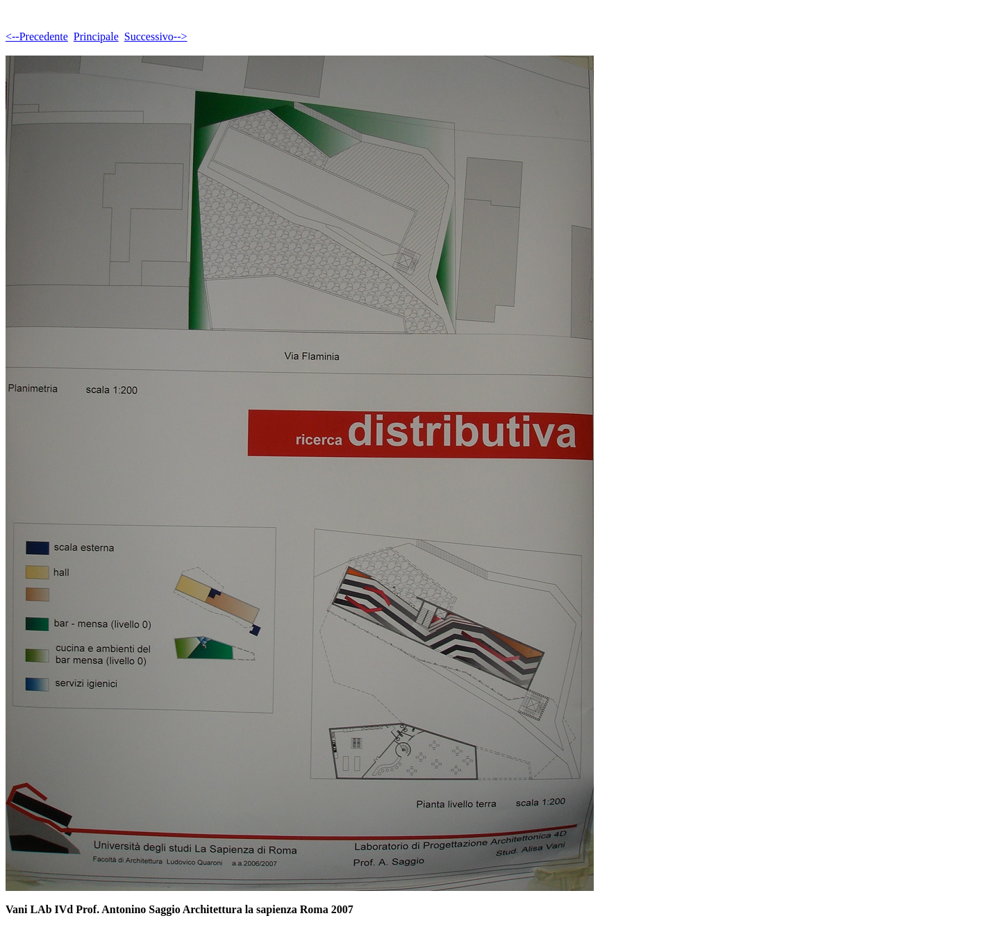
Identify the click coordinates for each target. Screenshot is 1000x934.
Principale (96, 36)
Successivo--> (156, 36)
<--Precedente (37, 36)
